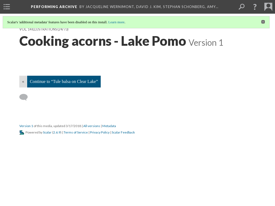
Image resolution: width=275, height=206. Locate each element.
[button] (255, 6)
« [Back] (23, 81)
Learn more (116, 22)
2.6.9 (56, 132)
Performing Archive (54, 7)
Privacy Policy (100, 132)
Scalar (47, 132)
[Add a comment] (25, 97)
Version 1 (26, 126)
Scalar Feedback (123, 132)
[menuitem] (6, 6)
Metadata (109, 126)
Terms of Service (76, 132)
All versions (91, 126)
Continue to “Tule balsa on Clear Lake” (64, 81)
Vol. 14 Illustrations (38, 29)
